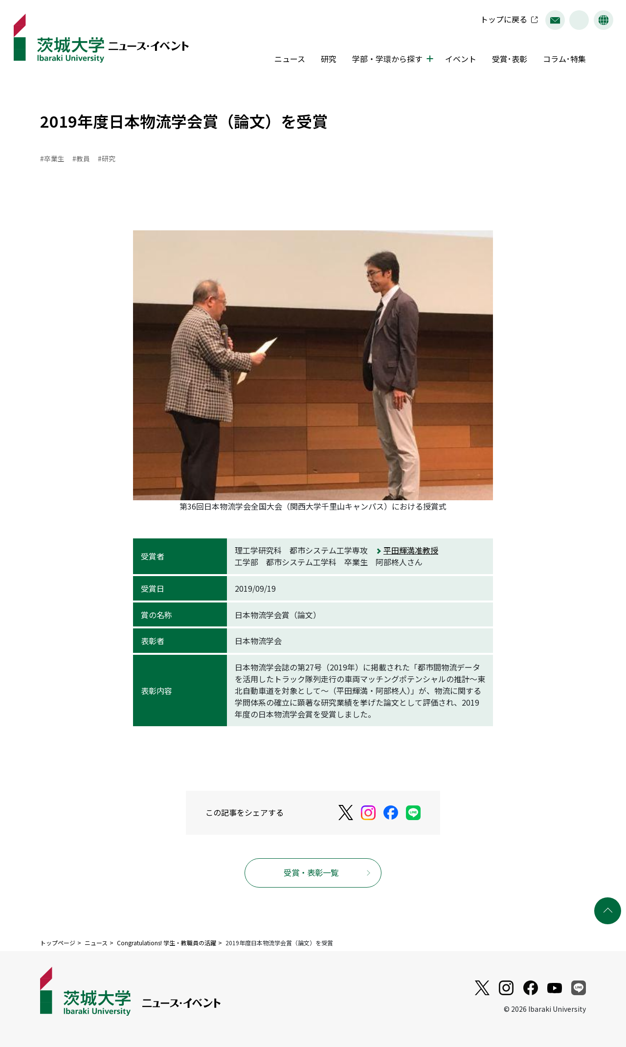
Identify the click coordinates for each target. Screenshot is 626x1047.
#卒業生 (52, 159)
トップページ (57, 943)
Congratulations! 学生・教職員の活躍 (166, 943)
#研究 (106, 159)
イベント (457, 60)
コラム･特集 (561, 60)
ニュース (286, 60)
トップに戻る (500, 20)
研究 (326, 60)
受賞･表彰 (506, 60)
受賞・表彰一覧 (311, 873)
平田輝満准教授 (410, 551)
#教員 (81, 159)
